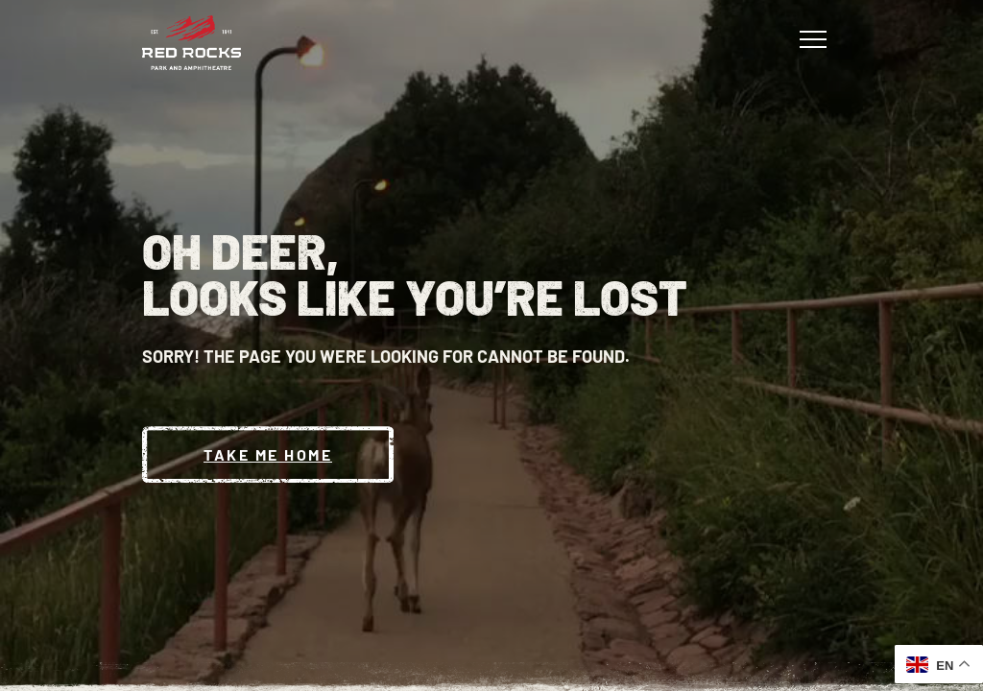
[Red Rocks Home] (191, 42)
